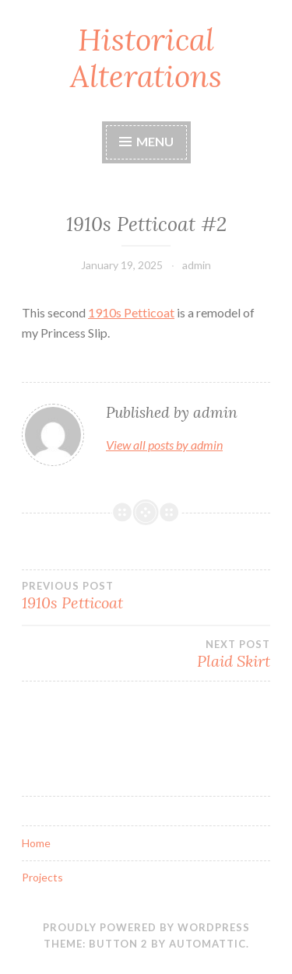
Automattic (207, 943)
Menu (146, 141)
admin (196, 265)
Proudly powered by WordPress (146, 927)
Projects (42, 877)
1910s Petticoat (131, 312)
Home (36, 843)
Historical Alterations (146, 58)
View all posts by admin (164, 444)
